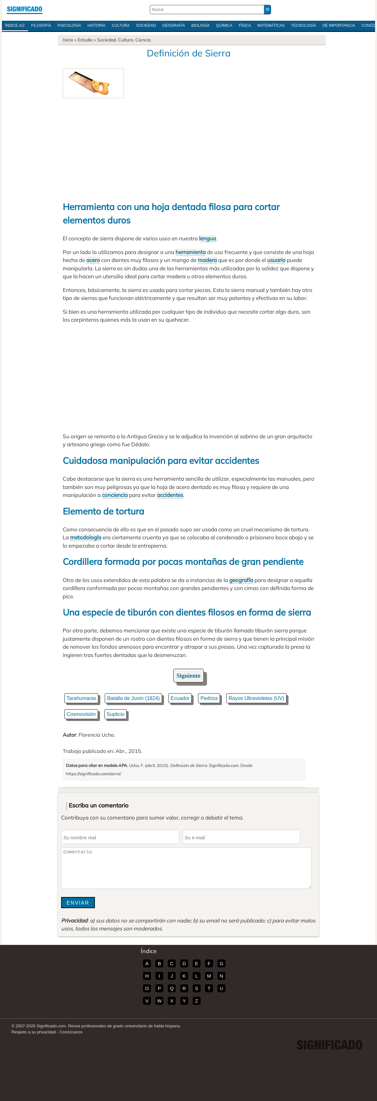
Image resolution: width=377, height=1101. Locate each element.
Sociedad (146, 25)
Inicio (68, 40)
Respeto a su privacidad (33, 1032)
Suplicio (115, 714)
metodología (85, 537)
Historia (96, 25)
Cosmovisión (81, 714)
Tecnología (303, 25)
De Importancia (339, 25)
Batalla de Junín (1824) (133, 698)
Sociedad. (107, 40)
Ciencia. (143, 40)
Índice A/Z (15, 25)
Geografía (173, 25)
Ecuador (180, 698)
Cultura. (126, 40)
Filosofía (41, 25)
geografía (241, 580)
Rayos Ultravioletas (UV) (256, 698)
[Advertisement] (188, 146)
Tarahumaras (81, 698)
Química (224, 25)
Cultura (121, 25)
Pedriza (208, 698)
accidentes (170, 495)
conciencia (115, 495)
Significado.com (24, 9)
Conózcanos (71, 1032)
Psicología (69, 25)
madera (207, 260)
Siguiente (189, 675)
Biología (200, 25)
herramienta (190, 252)
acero (93, 260)
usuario (276, 260)
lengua (207, 238)
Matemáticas (271, 25)
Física (245, 25)
